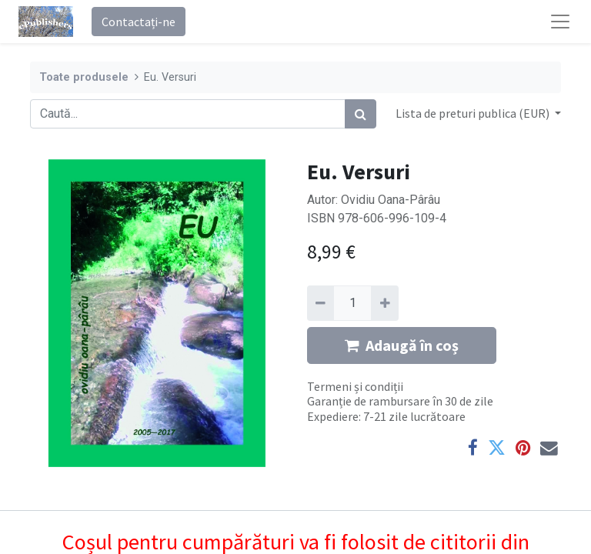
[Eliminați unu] (320, 303)
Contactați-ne (138, 21)
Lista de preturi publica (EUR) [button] (474, 113)
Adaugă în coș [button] (402, 345)
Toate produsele (84, 77)
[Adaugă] (384, 303)
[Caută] (360, 113)
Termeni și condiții (355, 386)
